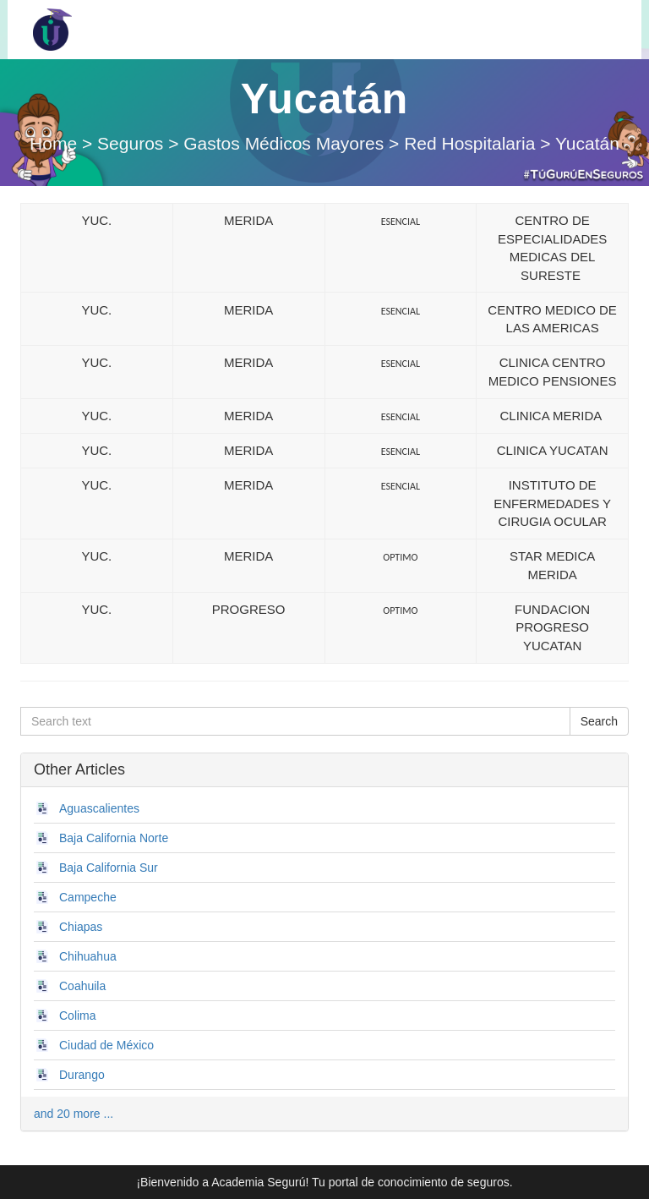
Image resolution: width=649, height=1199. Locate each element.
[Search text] (295, 721)
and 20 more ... (73, 1113)
